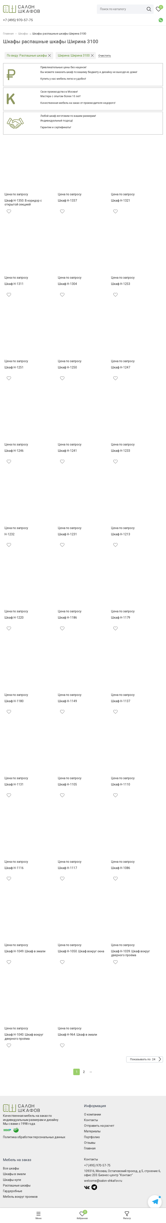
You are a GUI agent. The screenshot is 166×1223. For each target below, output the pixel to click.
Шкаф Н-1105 (67, 784)
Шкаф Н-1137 (120, 701)
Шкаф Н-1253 (120, 284)
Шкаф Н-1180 (14, 701)
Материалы (92, 1131)
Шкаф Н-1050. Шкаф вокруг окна (81, 951)
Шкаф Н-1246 (14, 450)
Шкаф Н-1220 (14, 617)
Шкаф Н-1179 (120, 617)
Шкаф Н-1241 (67, 450)
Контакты (91, 1120)
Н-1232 (9, 534)
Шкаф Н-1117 (67, 868)
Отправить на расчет (99, 1125)
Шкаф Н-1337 (67, 200)
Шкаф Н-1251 (14, 367)
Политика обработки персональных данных (34, 1137)
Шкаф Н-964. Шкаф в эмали (77, 1034)
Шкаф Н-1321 (120, 200)
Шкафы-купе (12, 1180)
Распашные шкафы (16, 1185)
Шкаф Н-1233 (120, 450)
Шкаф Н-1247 (120, 367)
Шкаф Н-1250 (67, 367)
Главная (90, 1148)
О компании (92, 1114)
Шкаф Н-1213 (120, 534)
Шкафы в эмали (14, 1174)
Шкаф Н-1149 (67, 701)
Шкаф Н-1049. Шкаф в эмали (25, 951)
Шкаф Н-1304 (67, 284)
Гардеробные (12, 1191)
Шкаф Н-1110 (120, 784)
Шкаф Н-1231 (67, 534)
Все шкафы (11, 1168)
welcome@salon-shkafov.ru (103, 1180)
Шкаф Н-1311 (14, 284)
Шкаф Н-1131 (14, 784)
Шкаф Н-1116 (14, 868)
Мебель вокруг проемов (20, 1196)
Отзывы (89, 1142)
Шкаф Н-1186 (67, 617)
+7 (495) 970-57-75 (97, 1165)
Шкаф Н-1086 (120, 868)
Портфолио (92, 1137)
